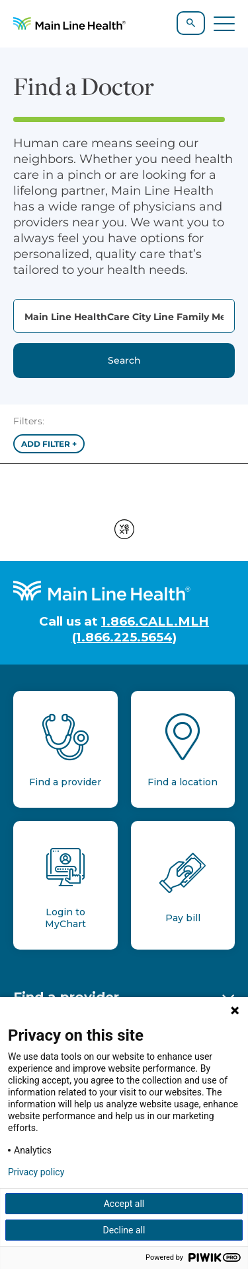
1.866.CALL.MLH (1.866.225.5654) (141, 629)
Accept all (124, 1203)
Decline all (124, 1230)
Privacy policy (36, 1172)
